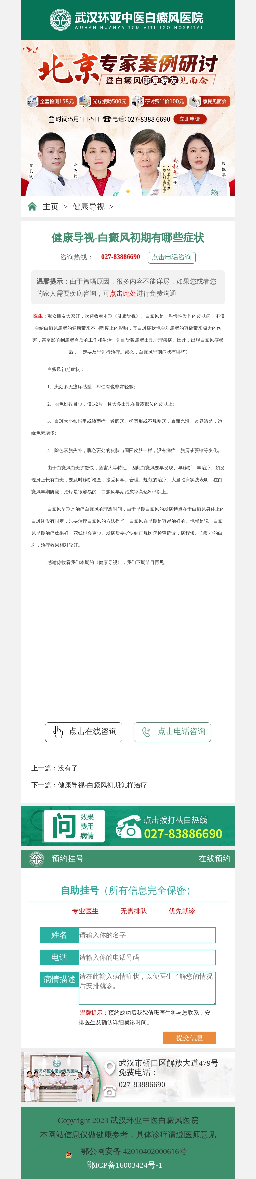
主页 (51, 206)
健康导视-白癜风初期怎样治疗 (102, 785)
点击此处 (123, 293)
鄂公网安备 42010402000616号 (134, 1151)
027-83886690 (120, 256)
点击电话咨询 (172, 257)
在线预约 (215, 858)
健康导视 (89, 206)
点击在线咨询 (83, 732)
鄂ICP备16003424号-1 (124, 1165)
